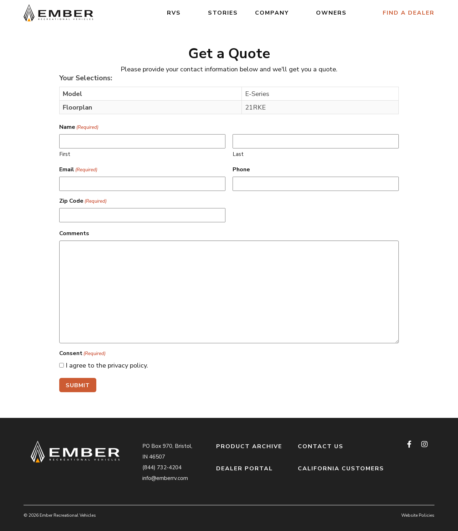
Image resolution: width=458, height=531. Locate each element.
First (64, 154)
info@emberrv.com (165, 478)
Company (272, 13)
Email (78, 170)
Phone (241, 169)
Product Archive (249, 446)
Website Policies (417, 515)
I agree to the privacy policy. (107, 365)
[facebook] (410, 444)
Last (238, 154)
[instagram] (424, 444)
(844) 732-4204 (162, 467)
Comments (74, 233)
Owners (331, 13)
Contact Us (321, 446)
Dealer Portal (244, 468)
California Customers (341, 468)
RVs (174, 13)
